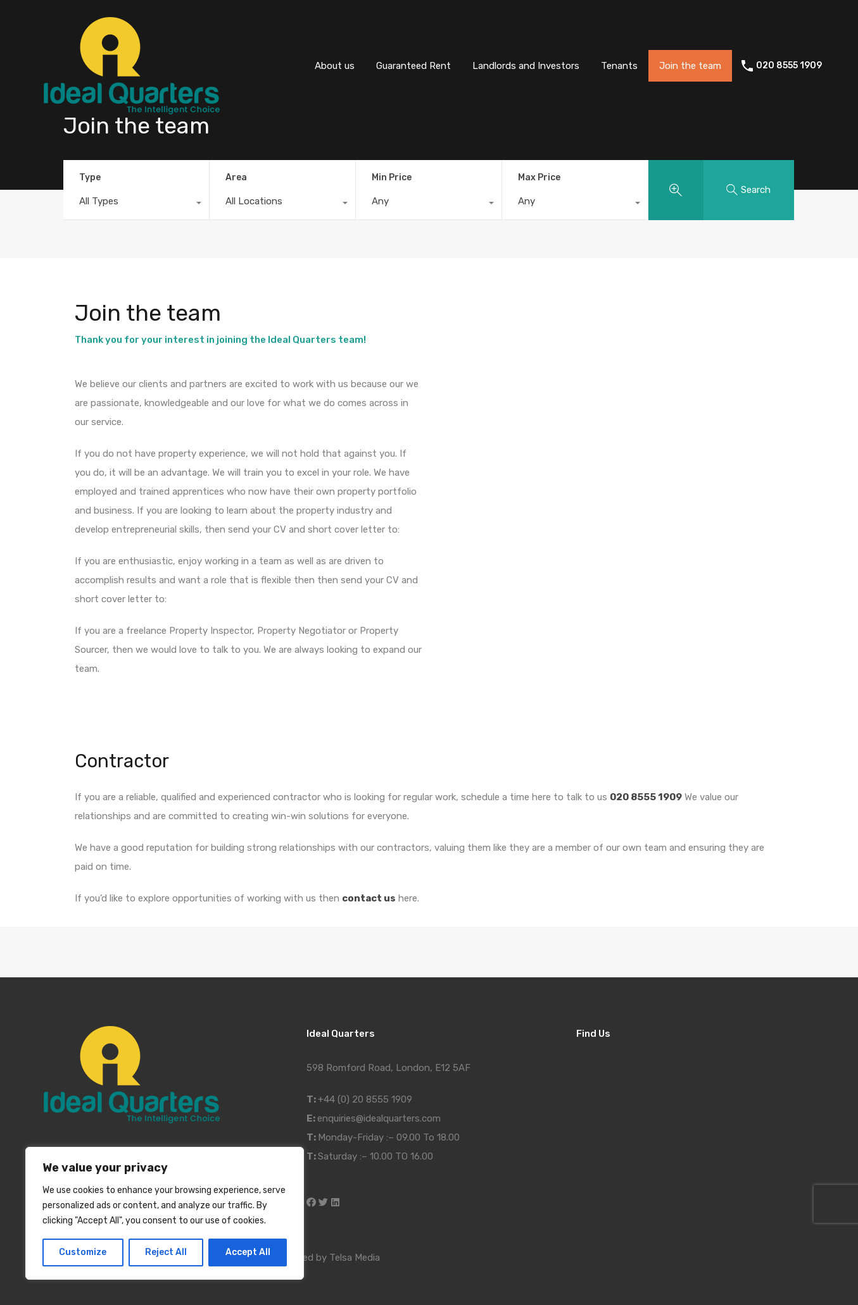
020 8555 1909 (789, 66)
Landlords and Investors (525, 65)
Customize (82, 1252)
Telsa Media (354, 1257)
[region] (164, 1213)
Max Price (539, 177)
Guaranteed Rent (413, 65)
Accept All (247, 1252)
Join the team (690, 65)
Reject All (166, 1252)
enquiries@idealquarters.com (379, 1118)
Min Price (392, 177)
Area (236, 177)
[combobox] (136, 204)
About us (335, 65)
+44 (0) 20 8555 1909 (365, 1099)
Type (90, 177)
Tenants (619, 65)
